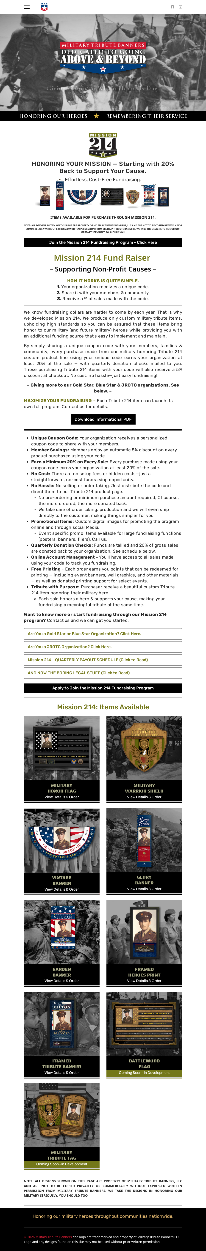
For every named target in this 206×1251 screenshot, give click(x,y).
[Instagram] (180, 6)
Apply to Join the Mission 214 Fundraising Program (103, 688)
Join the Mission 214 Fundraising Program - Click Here (103, 242)
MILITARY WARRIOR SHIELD (144, 788)
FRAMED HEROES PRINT (144, 972)
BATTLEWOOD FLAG (144, 1063)
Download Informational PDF (103, 419)
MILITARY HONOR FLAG (61, 788)
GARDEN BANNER (62, 972)
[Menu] (27, 7)
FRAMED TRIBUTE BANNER (61, 1063)
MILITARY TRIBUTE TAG (61, 1155)
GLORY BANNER (144, 879)
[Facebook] (172, 6)
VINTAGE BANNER (61, 880)
